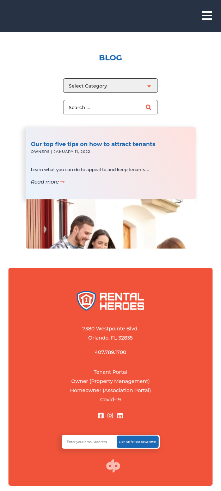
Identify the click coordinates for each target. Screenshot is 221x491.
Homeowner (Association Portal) (110, 390)
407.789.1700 (111, 352)
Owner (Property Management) (110, 381)
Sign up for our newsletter (137, 441)
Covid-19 (110, 399)
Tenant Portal (111, 372)
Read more (48, 187)
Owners (40, 156)
